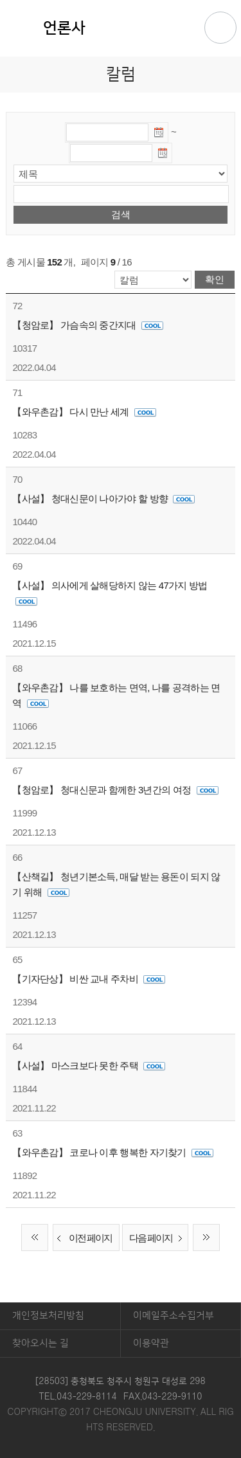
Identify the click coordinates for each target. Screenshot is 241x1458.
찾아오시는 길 (40, 1343)
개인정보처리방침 (48, 1315)
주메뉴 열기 (220, 28)
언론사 (64, 28)
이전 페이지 (82, 1238)
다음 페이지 (158, 1238)
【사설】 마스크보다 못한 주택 (88, 1065)
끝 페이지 (206, 1237)
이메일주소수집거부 (173, 1315)
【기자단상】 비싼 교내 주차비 (88, 978)
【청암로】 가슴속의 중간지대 (87, 325)
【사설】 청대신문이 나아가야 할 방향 (103, 498)
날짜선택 (159, 134)
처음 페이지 (34, 1237)
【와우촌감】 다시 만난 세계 (84, 411)
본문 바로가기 (120, 0)
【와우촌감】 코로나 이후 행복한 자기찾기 (112, 1152)
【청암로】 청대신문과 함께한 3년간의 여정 (115, 789)
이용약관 (151, 1343)
